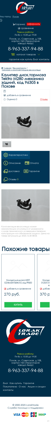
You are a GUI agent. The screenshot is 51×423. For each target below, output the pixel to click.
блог (35, 59)
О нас (22, 386)
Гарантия (14, 59)
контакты (44, 59)
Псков (16, 17)
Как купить (26, 59)
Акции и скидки (37, 386)
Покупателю (10, 386)
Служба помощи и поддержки (25, 407)
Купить (18, 304)
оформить (33, 24)
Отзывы (44, 99)
